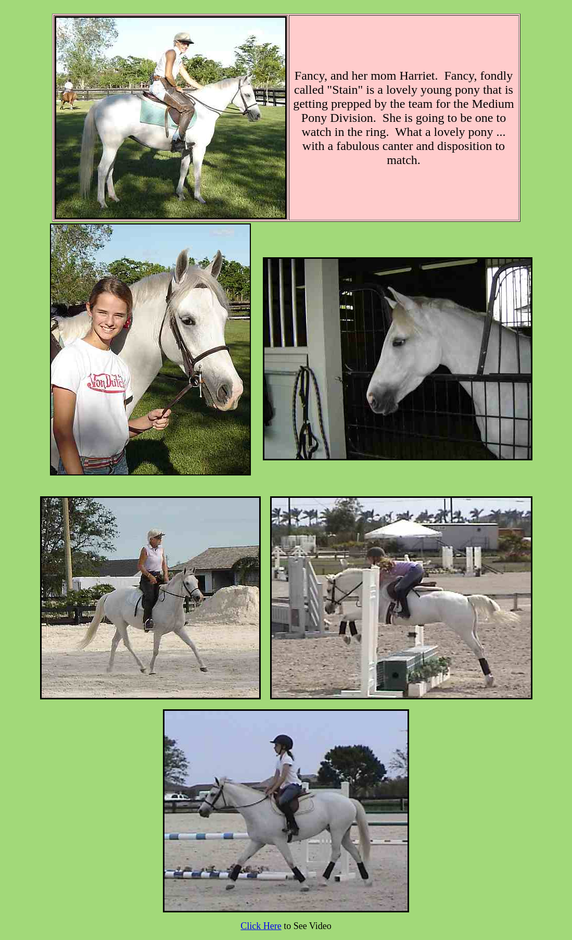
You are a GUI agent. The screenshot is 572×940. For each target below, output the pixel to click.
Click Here (260, 926)
